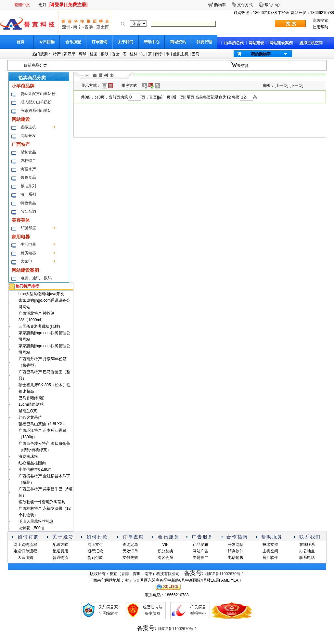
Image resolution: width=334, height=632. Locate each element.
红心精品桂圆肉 (32, 463)
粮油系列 (28, 186)
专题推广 (200, 557)
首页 (20, 42)
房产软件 (270, 557)
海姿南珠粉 (28, 456)
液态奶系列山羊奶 (36, 110)
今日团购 (47, 42)
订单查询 (99, 42)
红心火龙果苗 (30, 417)
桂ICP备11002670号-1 (224, 574)
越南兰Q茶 (28, 411)
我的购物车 (261, 54)
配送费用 (60, 551)
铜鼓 (105, 54)
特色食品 (28, 203)
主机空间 (270, 551)
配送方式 (60, 544)
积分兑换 (165, 551)
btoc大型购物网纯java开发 (41, 294)
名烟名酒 (28, 211)
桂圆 (93, 54)
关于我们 (125, 42)
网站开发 (28, 135)
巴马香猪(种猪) (32, 398)
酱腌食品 (28, 177)
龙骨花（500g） (33, 528)
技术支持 (270, 544)
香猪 (116, 54)
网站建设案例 (281, 43)
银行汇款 (95, 551)
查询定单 (130, 544)
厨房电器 (28, 253)
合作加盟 (73, 42)
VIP (165, 544)
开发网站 (235, 544)
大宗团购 (25, 557)
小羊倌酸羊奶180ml (36, 469)
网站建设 (256, 43)
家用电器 (21, 236)
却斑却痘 (28, 228)
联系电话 (307, 557)
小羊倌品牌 (23, 85)
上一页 (281, 85)
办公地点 (307, 551)
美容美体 (21, 220)
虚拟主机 (180, 54)
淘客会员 (165, 557)
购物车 (220, 5)
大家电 (26, 261)
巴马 (195, 54)
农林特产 (28, 160)
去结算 (243, 65)
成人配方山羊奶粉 (36, 102)
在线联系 (307, 544)
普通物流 (60, 557)
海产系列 (28, 194)
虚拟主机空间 (311, 43)
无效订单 (130, 551)
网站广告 (200, 551)
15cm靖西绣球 (31, 404)
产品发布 (200, 544)
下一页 (296, 85)
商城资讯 (178, 42)
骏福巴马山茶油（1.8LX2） (42, 424)
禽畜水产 (28, 169)
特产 (57, 54)
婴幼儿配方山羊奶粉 (38, 93)
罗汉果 (69, 54)
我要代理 (204, 42)
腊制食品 (28, 152)
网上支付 (95, 544)
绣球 (82, 54)
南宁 (159, 54)
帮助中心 (152, 42)
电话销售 (235, 557)
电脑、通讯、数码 (36, 278)
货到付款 (95, 557)
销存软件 (235, 551)
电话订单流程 (25, 551)
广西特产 (21, 144)
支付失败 (130, 557)
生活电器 (28, 244)
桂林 (133, 54)
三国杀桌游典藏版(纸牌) (39, 326)
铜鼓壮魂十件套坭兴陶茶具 (42, 502)
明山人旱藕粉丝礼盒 (36, 521)
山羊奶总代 (234, 43)
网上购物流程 (25, 544)
